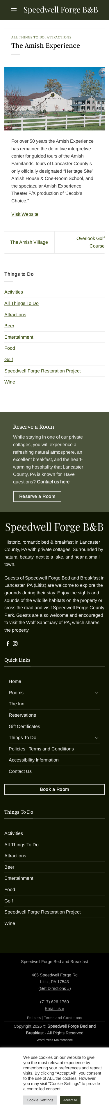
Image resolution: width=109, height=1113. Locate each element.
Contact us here (53, 481)
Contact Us (20, 771)
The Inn (16, 703)
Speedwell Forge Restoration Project (42, 370)
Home (15, 681)
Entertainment (18, 337)
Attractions (59, 37)
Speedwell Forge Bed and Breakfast (62, 577)
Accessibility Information (34, 759)
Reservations (22, 715)
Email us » (54, 1008)
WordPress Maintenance (55, 1040)
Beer (9, 325)
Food (9, 348)
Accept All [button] (70, 1100)
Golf (8, 359)
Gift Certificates (24, 726)
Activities (13, 291)
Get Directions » (54, 988)
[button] (13, 10)
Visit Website (24, 214)
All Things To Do (28, 37)
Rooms (16, 692)
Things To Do (22, 737)
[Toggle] (96, 692)
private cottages (54, 549)
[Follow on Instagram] (15, 643)
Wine (9, 381)
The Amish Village (29, 242)
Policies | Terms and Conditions (41, 748)
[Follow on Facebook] (8, 643)
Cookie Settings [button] (40, 1100)
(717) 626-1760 (54, 1001)
